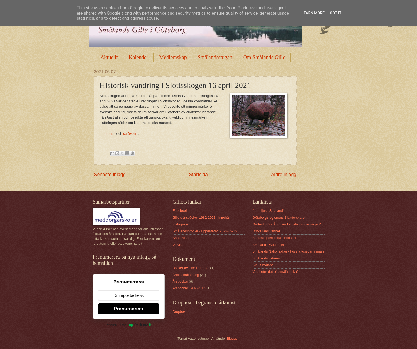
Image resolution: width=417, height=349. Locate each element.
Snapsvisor (181, 238)
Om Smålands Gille (264, 57)
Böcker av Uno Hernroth (191, 268)
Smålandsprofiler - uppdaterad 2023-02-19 (205, 231)
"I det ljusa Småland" (268, 211)
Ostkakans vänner (266, 231)
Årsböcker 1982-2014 (189, 288)
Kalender (138, 57)
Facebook (180, 211)
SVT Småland (263, 265)
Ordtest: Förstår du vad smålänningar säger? (287, 224)
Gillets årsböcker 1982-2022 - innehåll (201, 218)
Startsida (198, 174)
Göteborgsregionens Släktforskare (279, 218)
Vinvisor (179, 245)
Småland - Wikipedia (268, 245)
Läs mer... (107, 134)
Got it (335, 13)
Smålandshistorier (266, 258)
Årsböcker (180, 281)
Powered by (129, 325)
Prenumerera (128, 308)
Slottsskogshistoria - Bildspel (274, 238)
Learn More (313, 13)
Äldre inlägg (283, 174)
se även (129, 134)
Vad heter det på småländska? (276, 272)
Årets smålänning (186, 275)
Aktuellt (109, 57)
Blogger (232, 338)
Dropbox (179, 312)
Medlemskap (173, 57)
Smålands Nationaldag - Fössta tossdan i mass (288, 251)
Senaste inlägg (110, 174)
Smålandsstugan (215, 57)
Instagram (180, 224)
